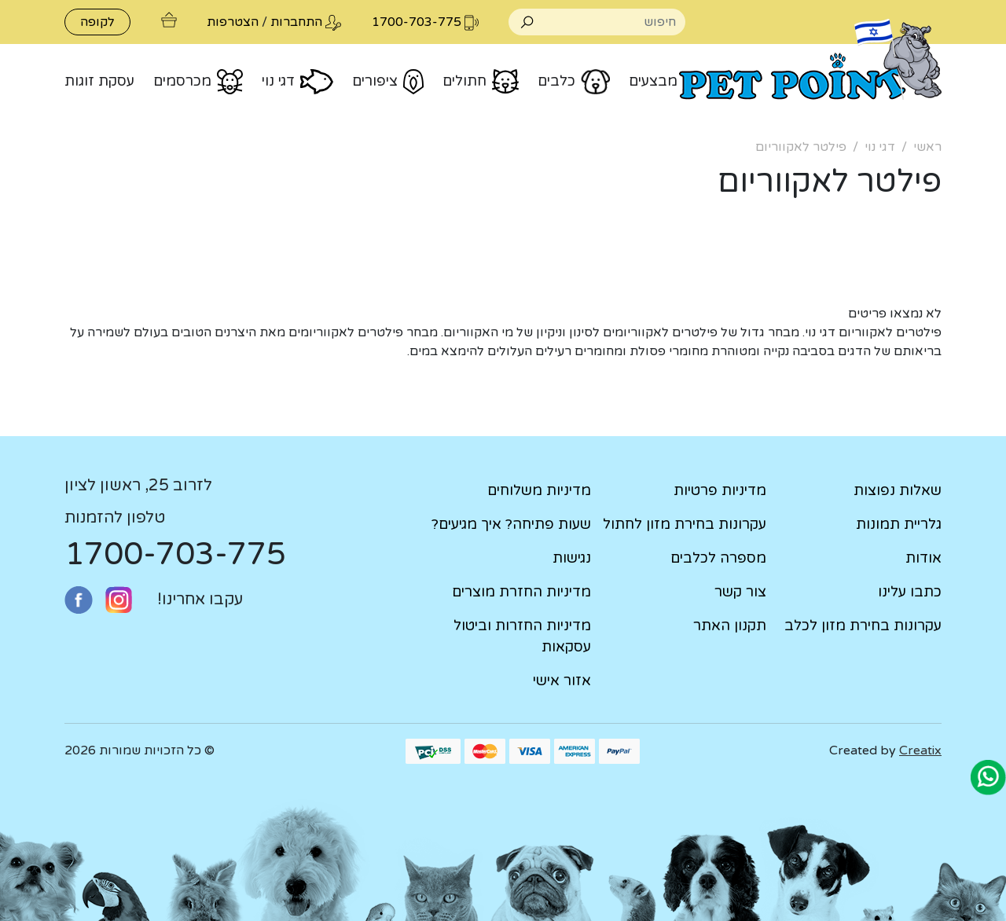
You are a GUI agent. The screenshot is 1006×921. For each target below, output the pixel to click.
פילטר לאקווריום (800, 147)
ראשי (927, 147)
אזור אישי (562, 680)
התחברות (296, 22)
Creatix (920, 750)
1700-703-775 (175, 554)
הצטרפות (233, 22)
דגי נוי (880, 147)
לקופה (97, 22)
